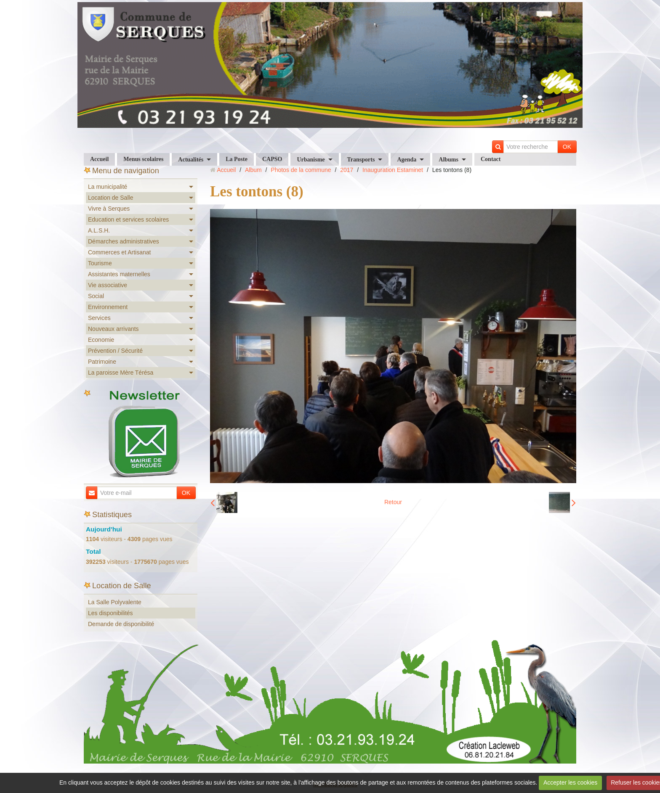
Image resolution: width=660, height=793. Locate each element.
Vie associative (107, 285)
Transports (361, 159)
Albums (448, 159)
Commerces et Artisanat (119, 252)
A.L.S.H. (99, 230)
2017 (346, 170)
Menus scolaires (143, 159)
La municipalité (107, 186)
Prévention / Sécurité (115, 350)
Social (96, 296)
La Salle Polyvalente (114, 602)
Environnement (108, 307)
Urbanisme (311, 159)
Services (99, 318)
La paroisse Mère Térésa (120, 372)
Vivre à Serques (109, 208)
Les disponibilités (110, 613)
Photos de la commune (301, 170)
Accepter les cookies (570, 782)
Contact (490, 159)
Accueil (99, 159)
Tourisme (100, 263)
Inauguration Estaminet (392, 170)
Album (253, 170)
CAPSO (272, 159)
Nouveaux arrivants (113, 328)
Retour (393, 502)
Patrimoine (102, 361)
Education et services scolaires (128, 219)
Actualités (190, 159)
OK (567, 146)
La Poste (237, 159)
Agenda (406, 159)
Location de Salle (110, 197)
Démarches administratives (123, 241)
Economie (101, 339)
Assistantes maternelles (119, 274)
